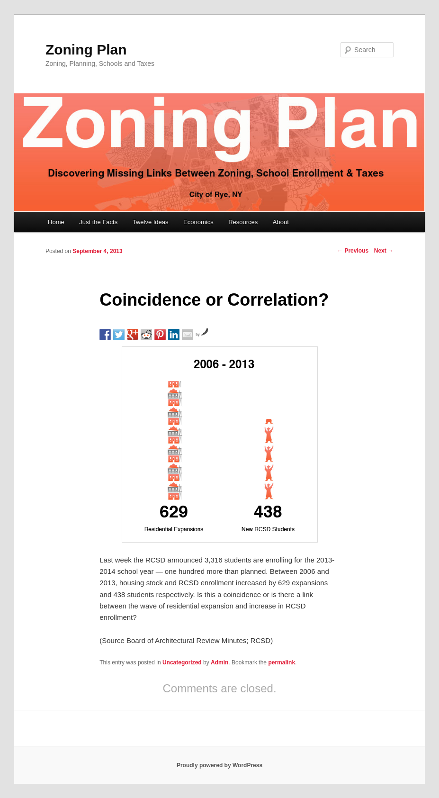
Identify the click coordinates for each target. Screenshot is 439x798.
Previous (352, 250)
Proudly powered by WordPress (219, 765)
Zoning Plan (86, 49)
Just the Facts (98, 222)
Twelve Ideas (151, 222)
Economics (198, 222)
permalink (281, 662)
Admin (219, 662)
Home (56, 222)
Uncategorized (182, 662)
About (281, 222)
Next (384, 250)
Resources (243, 222)
